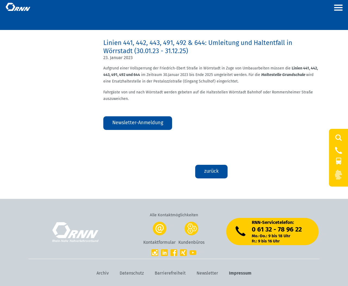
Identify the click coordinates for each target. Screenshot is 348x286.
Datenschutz (132, 273)
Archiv (103, 273)
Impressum (240, 273)
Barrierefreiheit (170, 273)
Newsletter (207, 273)
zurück (211, 171)
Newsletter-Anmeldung (137, 123)
